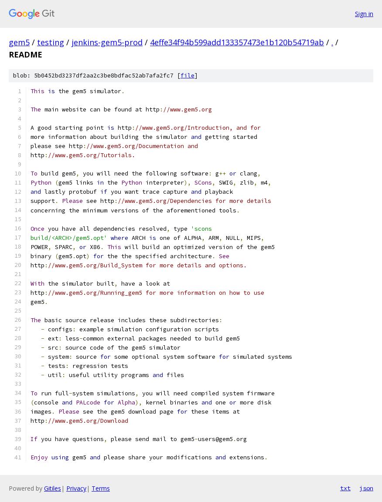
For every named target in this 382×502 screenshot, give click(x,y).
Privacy (76, 488)
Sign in (364, 14)
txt (345, 488)
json (366, 488)
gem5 (19, 42)
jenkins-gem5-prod (107, 42)
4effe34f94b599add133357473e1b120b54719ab (237, 42)
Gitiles (52, 488)
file (187, 75)
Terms (101, 488)
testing (50, 42)
